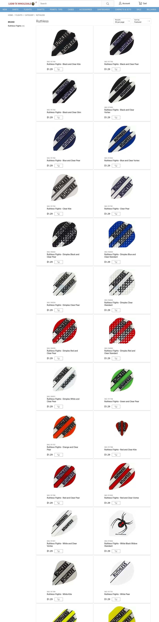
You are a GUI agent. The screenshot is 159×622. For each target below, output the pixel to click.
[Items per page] (122, 21)
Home (10, 15)
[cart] (142, 3)
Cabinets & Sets (123, 9)
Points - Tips (56, 9)
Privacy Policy (44, 616)
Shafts (40, 9)
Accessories (85, 9)
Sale (139, 9)
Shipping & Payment (28, 616)
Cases (71, 9)
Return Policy (58, 616)
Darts (15, 9)
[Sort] (142, 21)
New (5, 9)
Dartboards (103, 9)
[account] (124, 3)
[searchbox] (76, 4)
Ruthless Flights (16, 26)
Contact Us (13, 616)
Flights (28, 9)
